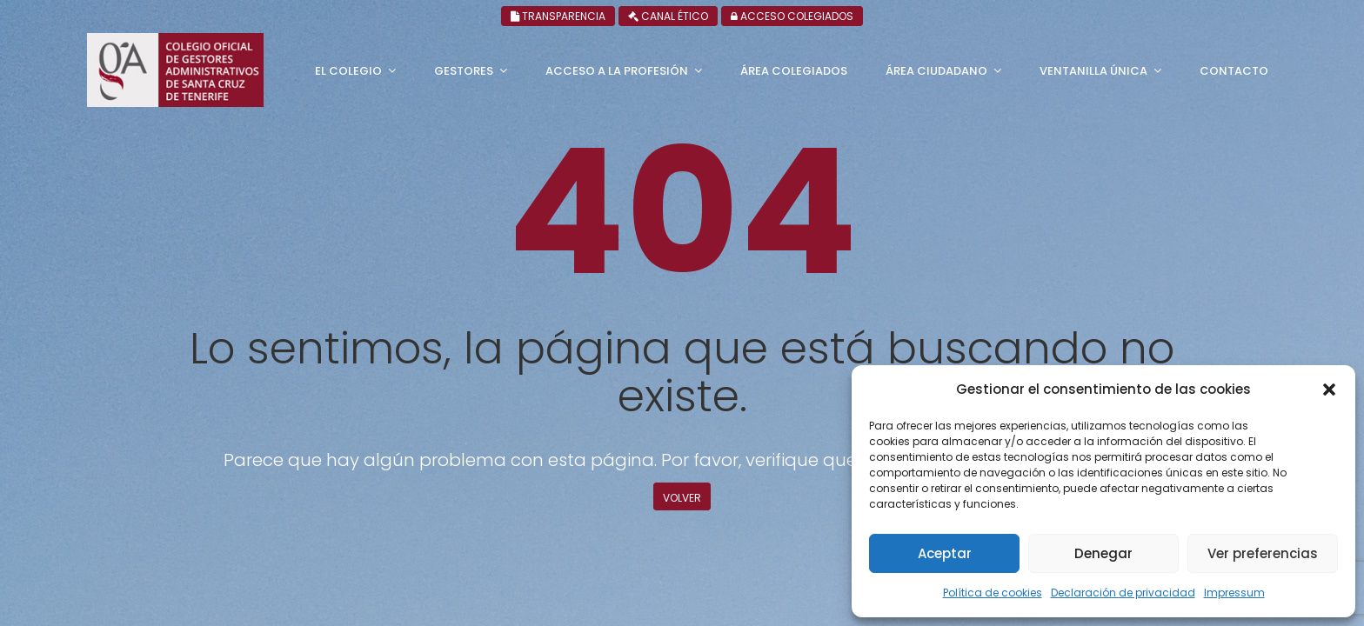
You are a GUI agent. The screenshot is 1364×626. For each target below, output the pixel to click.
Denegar (1103, 553)
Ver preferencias (1262, 553)
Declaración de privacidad (1123, 592)
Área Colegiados (793, 71)
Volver (682, 497)
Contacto (1234, 71)
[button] (1329, 389)
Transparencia (954, 16)
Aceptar (945, 553)
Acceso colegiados (1206, 16)
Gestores (463, 71)
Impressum (1234, 592)
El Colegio (348, 71)
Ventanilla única (1093, 71)
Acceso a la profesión (616, 71)
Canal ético (1073, 16)
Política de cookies (992, 592)
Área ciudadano (936, 71)
